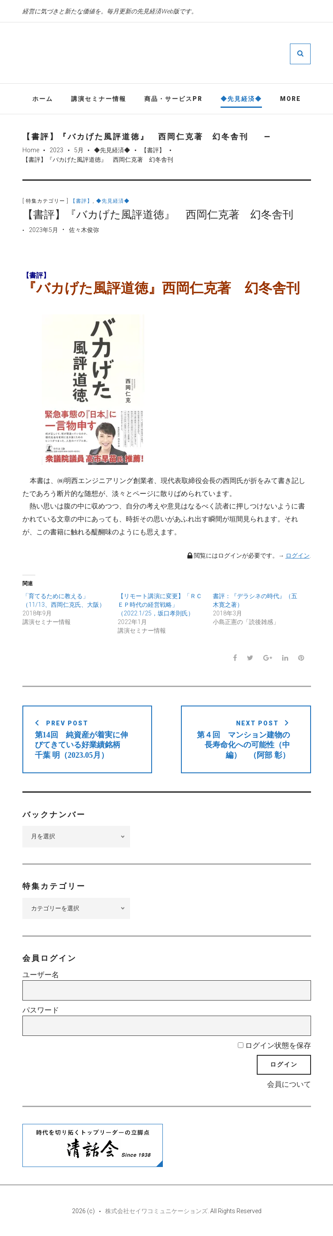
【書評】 (153, 150)
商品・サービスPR (173, 98)
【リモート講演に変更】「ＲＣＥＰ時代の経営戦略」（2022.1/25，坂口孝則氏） (160, 605)
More (290, 98)
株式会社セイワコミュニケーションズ (156, 1211)
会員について (289, 1084)
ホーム (42, 98)
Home (30, 150)
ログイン (298, 555)
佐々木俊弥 (84, 230)
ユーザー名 (40, 975)
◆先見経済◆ (241, 98)
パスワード (40, 1010)
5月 (79, 150)
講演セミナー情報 (98, 98)
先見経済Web (192, 53)
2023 (56, 150)
